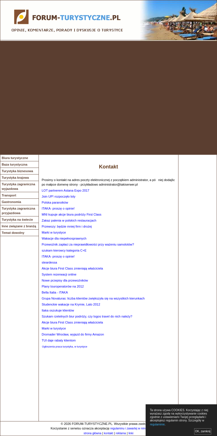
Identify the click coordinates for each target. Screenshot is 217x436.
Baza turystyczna (14, 164)
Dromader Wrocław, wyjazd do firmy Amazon (73, 334)
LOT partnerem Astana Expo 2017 (65, 190)
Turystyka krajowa (15, 177)
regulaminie (157, 424)
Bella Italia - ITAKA (55, 292)
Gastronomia (11, 202)
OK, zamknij (202, 431)
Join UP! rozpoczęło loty (58, 196)
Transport (9, 195)
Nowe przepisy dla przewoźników (65, 280)
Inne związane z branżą (19, 226)
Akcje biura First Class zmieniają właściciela (72, 268)
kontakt (108, 433)
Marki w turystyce (54, 232)
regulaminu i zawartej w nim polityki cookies (137, 428)
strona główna (92, 433)
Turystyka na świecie (17, 219)
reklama (121, 433)
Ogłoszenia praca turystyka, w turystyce (64, 346)
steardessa (49, 262)
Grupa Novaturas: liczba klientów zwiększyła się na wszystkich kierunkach (93, 298)
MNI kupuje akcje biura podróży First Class (71, 214)
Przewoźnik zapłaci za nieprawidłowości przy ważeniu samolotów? (88, 244)
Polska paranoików (55, 202)
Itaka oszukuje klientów (58, 310)
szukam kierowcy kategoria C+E (64, 250)
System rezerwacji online (59, 274)
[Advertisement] (56, 97)
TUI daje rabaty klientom (59, 340)
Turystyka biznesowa (17, 171)
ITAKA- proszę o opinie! (58, 208)
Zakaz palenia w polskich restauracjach (69, 220)
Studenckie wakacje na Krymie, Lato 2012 (71, 304)
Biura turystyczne (15, 158)
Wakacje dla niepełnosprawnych (64, 238)
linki (130, 433)
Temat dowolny (13, 232)
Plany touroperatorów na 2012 (63, 286)
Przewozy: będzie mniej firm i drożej (67, 226)
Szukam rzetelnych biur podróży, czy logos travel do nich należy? (87, 316)
